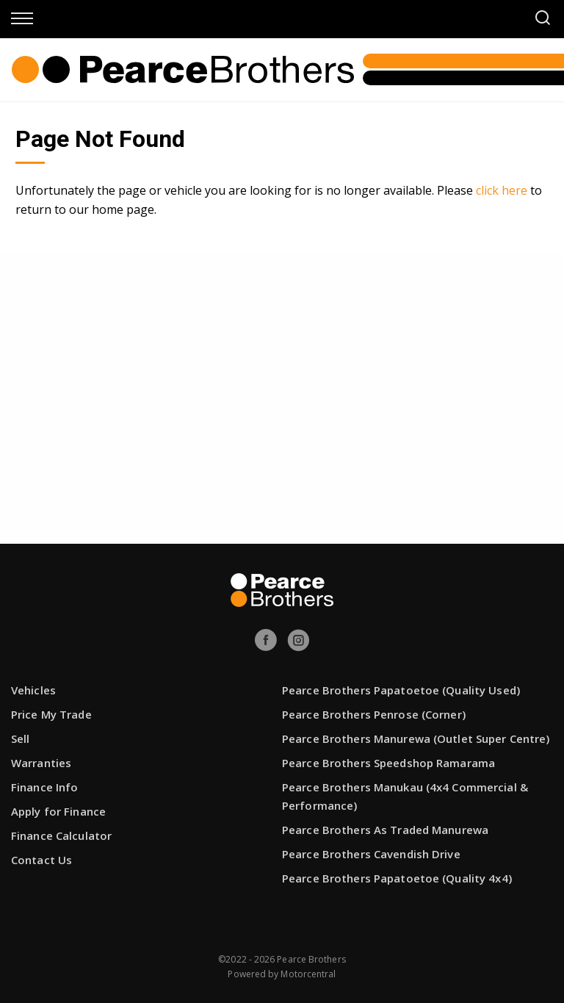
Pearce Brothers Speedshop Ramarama (388, 762)
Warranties (41, 762)
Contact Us (41, 859)
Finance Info (44, 787)
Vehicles (33, 690)
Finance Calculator (61, 835)
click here (501, 190)
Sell (20, 738)
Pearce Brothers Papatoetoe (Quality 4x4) (397, 878)
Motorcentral (308, 974)
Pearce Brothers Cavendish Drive (371, 853)
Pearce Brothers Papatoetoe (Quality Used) (401, 690)
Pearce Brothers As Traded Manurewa (385, 829)
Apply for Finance (58, 811)
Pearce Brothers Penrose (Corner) (374, 714)
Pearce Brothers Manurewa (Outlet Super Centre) (416, 738)
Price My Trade (51, 714)
